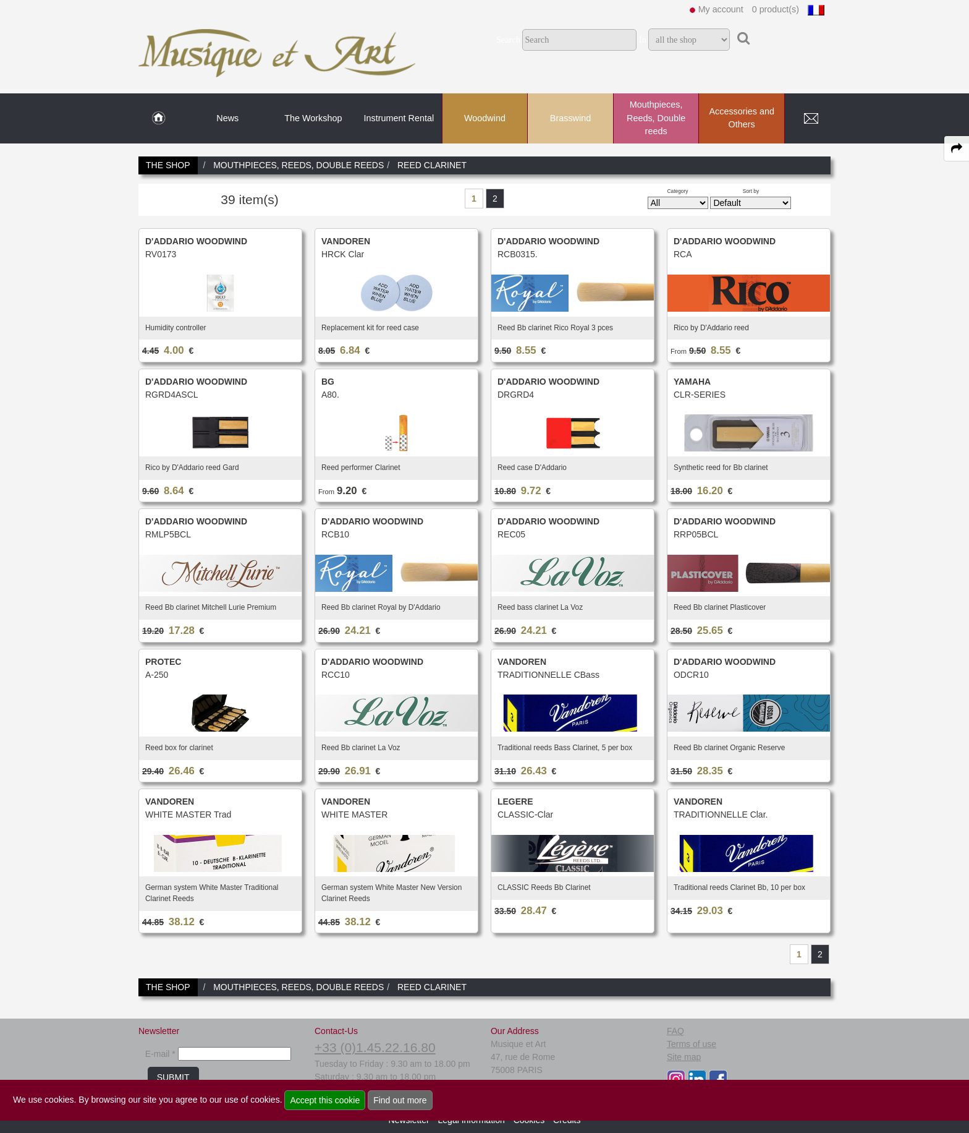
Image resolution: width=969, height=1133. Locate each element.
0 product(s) (775, 9)
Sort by (751, 191)
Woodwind (485, 118)
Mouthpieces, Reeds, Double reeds (656, 118)
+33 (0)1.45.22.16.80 (375, 1047)
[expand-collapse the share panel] (956, 148)
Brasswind (570, 118)
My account (720, 9)
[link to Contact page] (811, 118)
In (642, 40)
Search (508, 40)
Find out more (399, 1100)
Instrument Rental (399, 118)
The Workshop (313, 118)
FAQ (675, 1031)
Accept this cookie (325, 1100)
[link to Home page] (158, 118)
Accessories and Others (741, 118)
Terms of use (691, 1044)
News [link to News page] (227, 118)
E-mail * (160, 1054)
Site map (684, 1057)
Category (677, 191)
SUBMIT (173, 1077)
